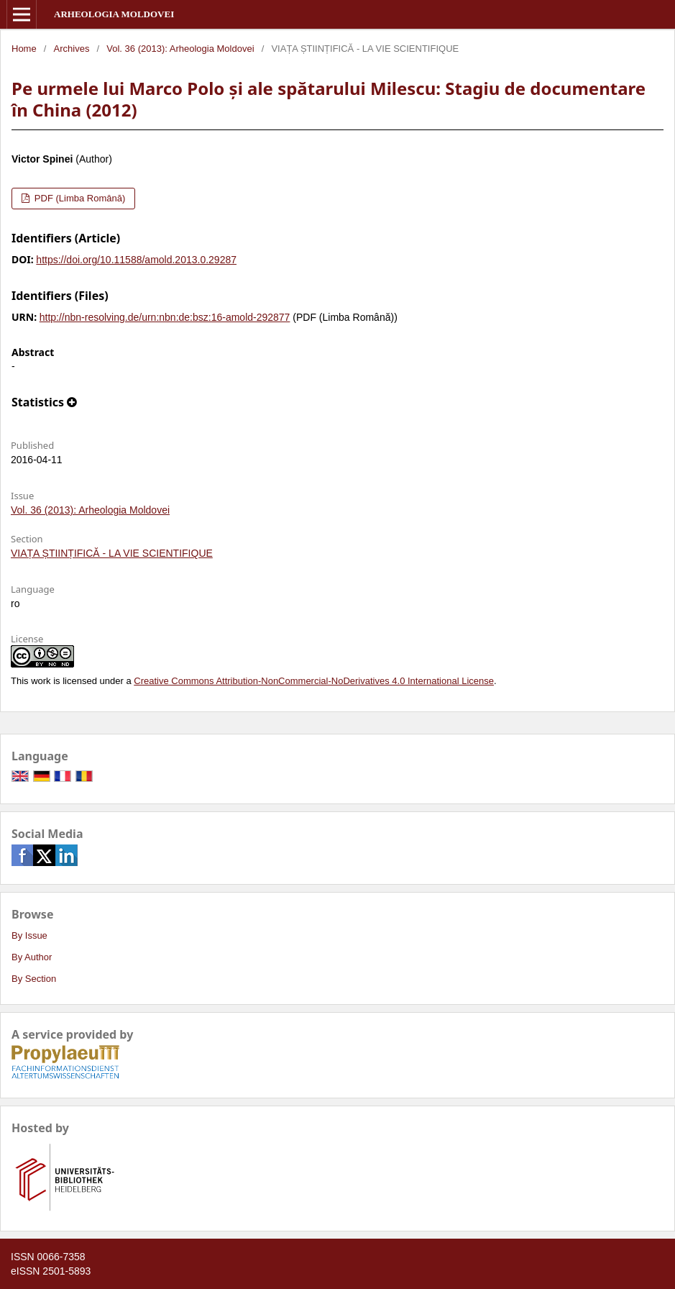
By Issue (29, 935)
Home (24, 48)
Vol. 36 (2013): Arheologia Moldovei (180, 48)
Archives (72, 48)
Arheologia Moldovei (114, 14)
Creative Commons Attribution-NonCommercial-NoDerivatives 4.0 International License (314, 680)
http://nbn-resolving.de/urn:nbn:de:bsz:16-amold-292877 (165, 317)
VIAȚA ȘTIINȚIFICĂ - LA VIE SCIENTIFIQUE (112, 553)
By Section (34, 978)
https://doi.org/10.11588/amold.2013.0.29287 (136, 259)
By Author (32, 957)
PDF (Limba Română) (78, 198)
